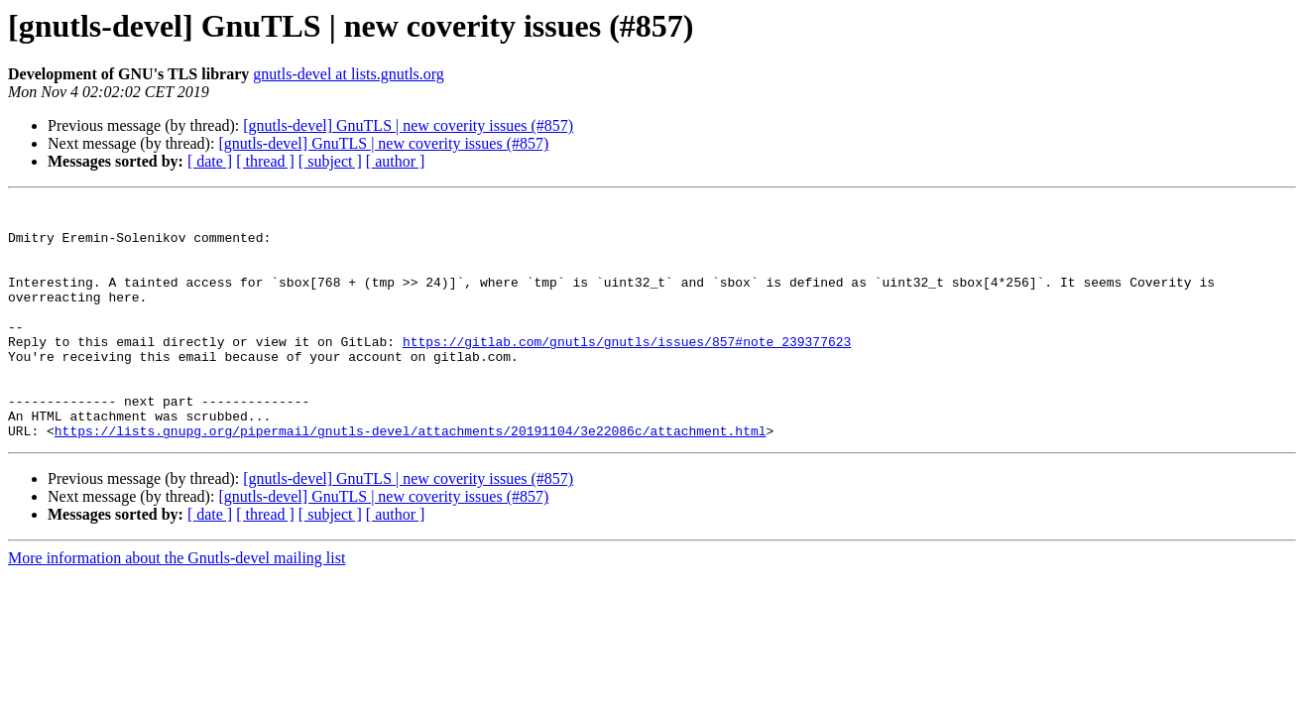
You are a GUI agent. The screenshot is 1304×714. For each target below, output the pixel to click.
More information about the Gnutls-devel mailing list (176, 605)
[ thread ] (265, 161)
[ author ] (395, 161)
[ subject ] (330, 161)
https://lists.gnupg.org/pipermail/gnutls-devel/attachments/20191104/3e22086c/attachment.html (411, 478)
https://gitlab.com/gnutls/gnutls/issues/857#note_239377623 (627, 371)
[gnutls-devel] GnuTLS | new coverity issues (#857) (408, 125)
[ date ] (209, 161)
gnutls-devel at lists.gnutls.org (348, 73)
